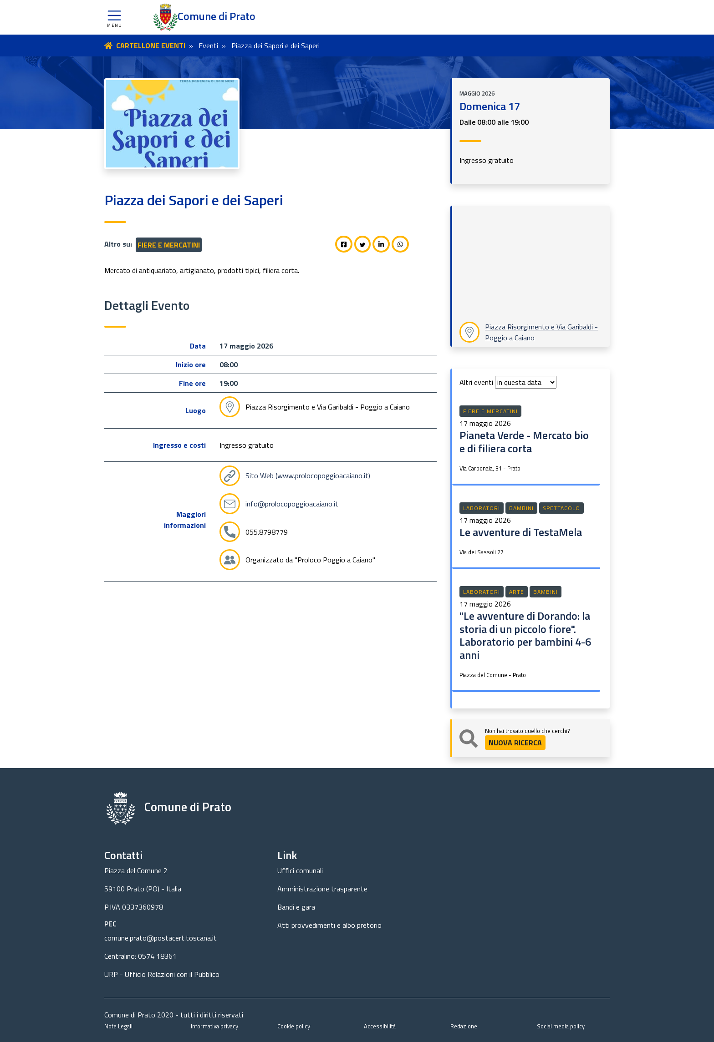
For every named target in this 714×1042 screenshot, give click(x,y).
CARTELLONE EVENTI (150, 45)
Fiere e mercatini (169, 244)
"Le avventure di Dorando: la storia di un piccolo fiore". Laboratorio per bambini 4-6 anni (525, 635)
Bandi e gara (296, 906)
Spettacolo (561, 508)
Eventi (208, 45)
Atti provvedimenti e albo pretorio (329, 925)
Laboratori (481, 508)
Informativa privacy (214, 1026)
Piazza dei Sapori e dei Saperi (275, 45)
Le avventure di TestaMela (520, 532)
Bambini (521, 508)
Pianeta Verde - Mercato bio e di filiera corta (524, 441)
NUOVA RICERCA (515, 742)
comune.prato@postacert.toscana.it (160, 937)
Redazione (463, 1026)
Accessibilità (380, 1026)
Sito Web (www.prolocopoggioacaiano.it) (307, 475)
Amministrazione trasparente (322, 888)
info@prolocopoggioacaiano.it (291, 503)
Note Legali (118, 1026)
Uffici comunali (300, 870)
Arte (516, 591)
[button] (114, 17)
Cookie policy (293, 1026)
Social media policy (561, 1026)
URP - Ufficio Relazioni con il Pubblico (161, 974)
